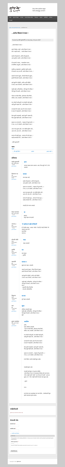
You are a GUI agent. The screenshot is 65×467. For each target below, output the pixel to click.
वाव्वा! (25, 174)
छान (25, 162)
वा (24, 212)
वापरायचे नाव (13, 423)
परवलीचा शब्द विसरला (15, 433)
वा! (23, 250)
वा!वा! (24, 296)
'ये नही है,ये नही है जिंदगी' (29, 224)
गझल (13, 149)
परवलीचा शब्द (13, 428)
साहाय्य (41, 17)
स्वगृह (10, 17)
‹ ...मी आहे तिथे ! (16, 151)
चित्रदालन (36, 17)
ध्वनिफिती (45, 17)
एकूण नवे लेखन (16, 17)
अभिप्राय (50, 17)
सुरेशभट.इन (19, 461)
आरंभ (32, 151)
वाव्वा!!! (24, 262)
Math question (14, 441)
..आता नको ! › (49, 151)
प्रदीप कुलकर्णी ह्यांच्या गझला (16, 27)
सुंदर (23, 306)
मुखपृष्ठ (10, 27)
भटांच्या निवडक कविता (29, 17)
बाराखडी (10, 20)
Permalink (14, 166)
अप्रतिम (26, 322)
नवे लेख (21, 17)
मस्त (24, 240)
